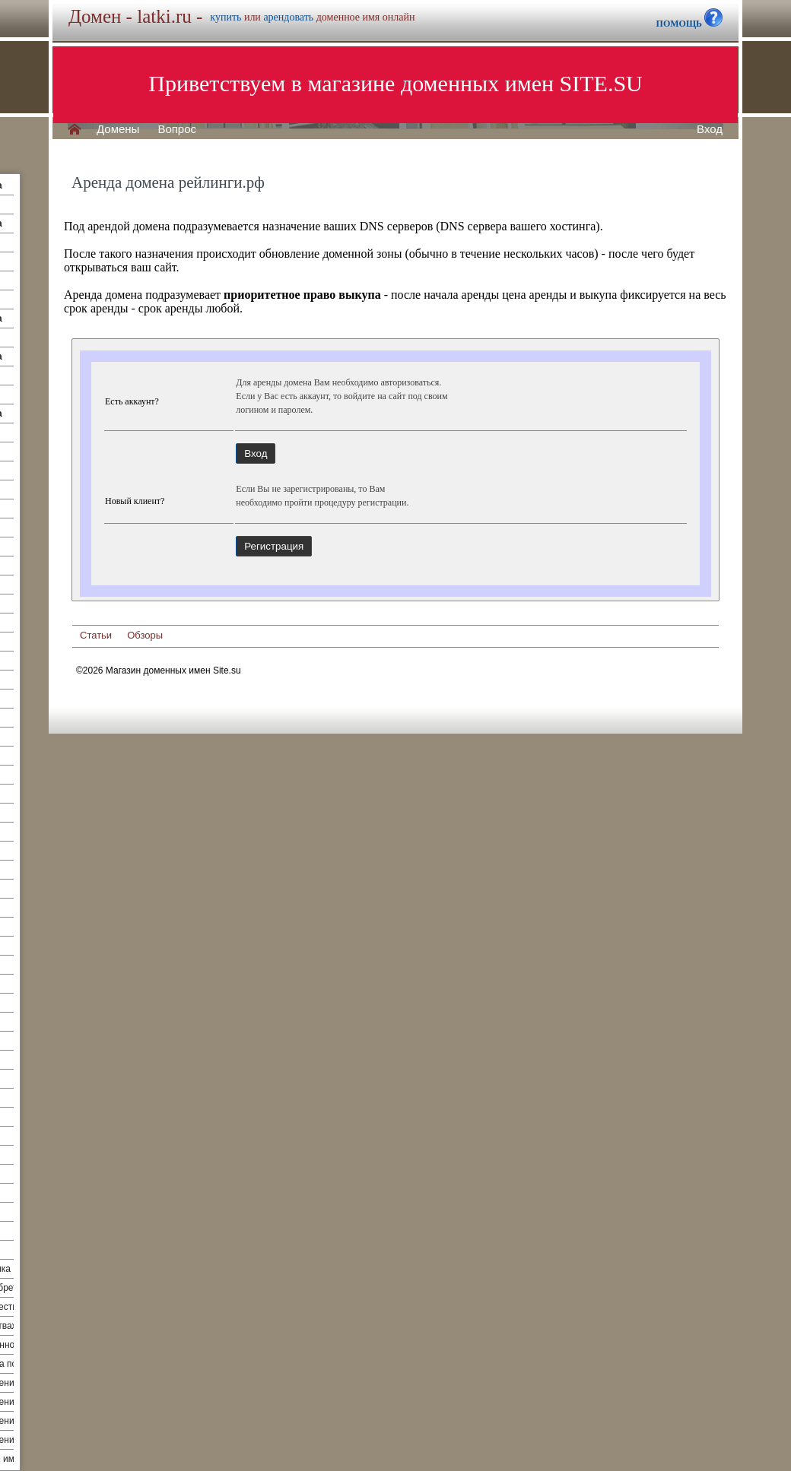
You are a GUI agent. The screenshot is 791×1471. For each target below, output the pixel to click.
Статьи (96, 635)
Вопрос (176, 129)
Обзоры (145, 635)
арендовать (288, 17)
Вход (710, 129)
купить (225, 17)
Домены (118, 129)
